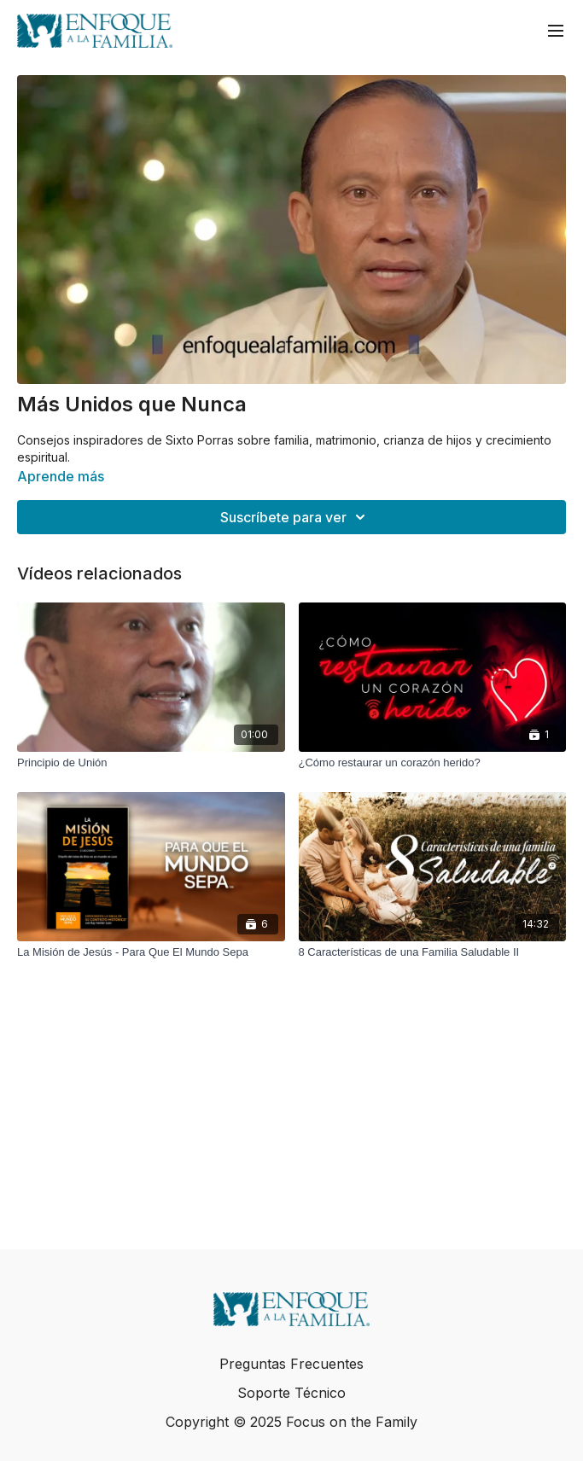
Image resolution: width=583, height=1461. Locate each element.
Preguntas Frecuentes (291, 1363)
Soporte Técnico (291, 1392)
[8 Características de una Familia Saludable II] (433, 952)
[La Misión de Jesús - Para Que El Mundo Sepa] (151, 952)
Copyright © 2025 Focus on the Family (291, 1421)
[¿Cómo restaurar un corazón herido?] (433, 762)
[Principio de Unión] (151, 762)
